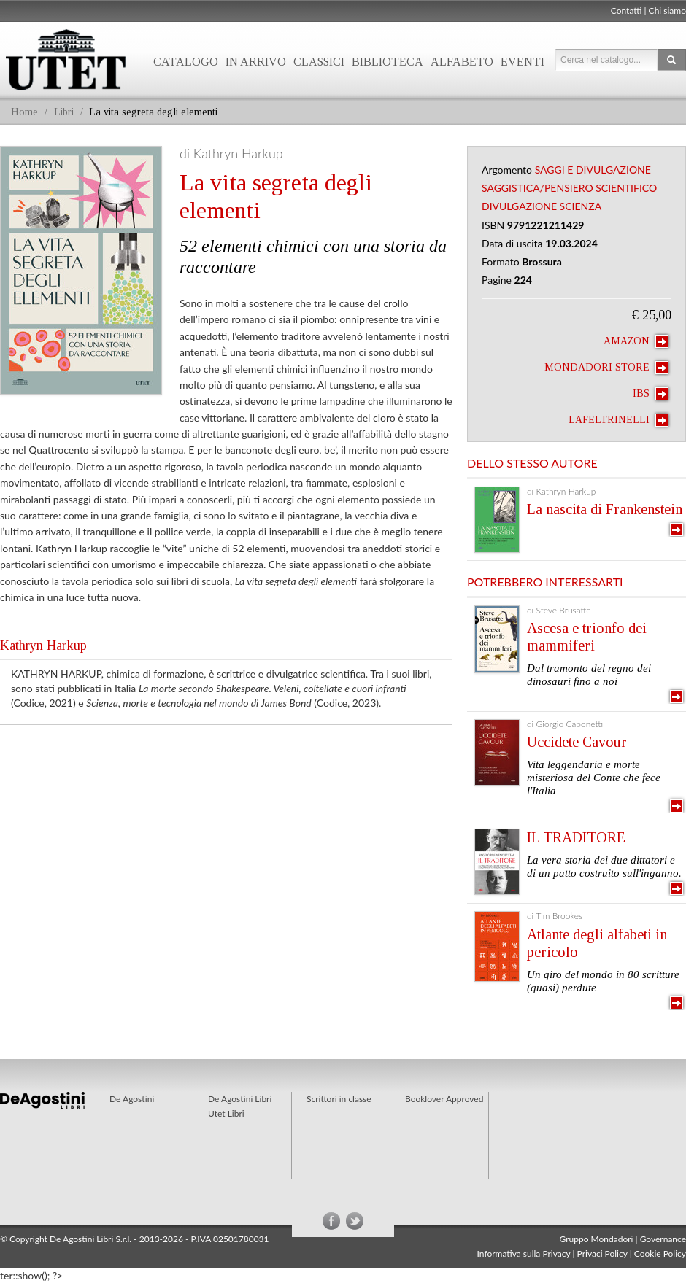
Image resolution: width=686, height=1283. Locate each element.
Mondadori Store (606, 367)
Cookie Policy (660, 1253)
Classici (318, 61)
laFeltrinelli (618, 420)
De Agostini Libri (239, 1098)
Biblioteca (387, 61)
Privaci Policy (602, 1253)
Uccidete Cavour (577, 742)
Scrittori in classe (339, 1098)
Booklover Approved (444, 1098)
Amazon (636, 341)
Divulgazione (519, 206)
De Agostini (131, 1098)
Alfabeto (462, 61)
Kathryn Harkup (43, 645)
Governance (663, 1238)
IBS (650, 393)
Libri (64, 111)
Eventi (522, 61)
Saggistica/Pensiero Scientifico (569, 188)
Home (24, 111)
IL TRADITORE (576, 837)
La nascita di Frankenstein (604, 509)
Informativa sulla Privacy (524, 1253)
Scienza (581, 206)
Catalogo (185, 61)
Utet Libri (226, 1113)
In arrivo (256, 61)
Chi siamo (667, 10)
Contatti (626, 10)
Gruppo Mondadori (596, 1238)
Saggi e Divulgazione (593, 169)
